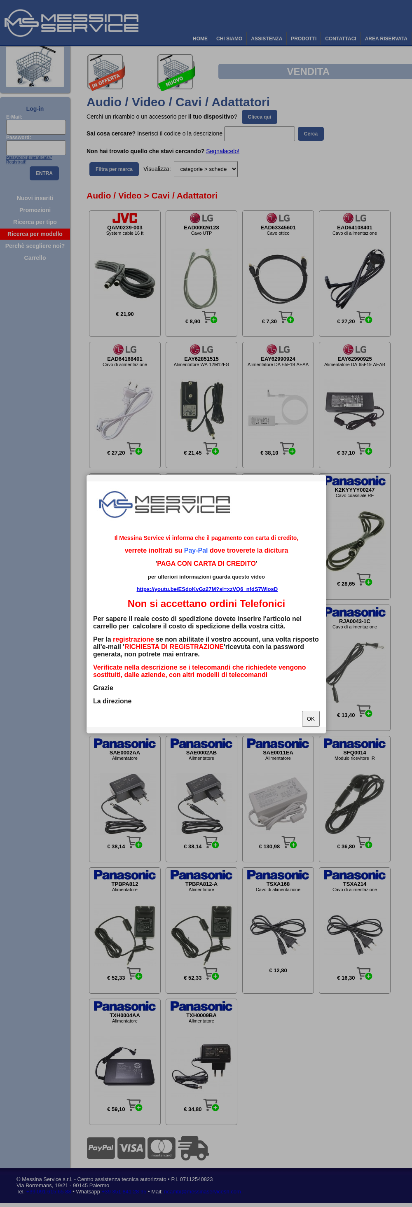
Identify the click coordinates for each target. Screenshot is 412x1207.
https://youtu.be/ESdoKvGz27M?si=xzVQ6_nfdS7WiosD (207, 589)
